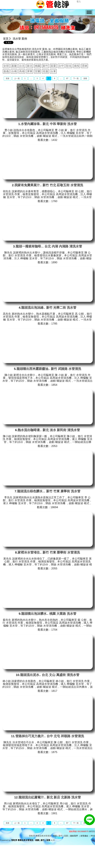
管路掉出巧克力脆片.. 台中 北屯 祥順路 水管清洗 (49, 736)
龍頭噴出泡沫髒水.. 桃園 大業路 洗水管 (48, 613)
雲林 (84, 65)
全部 (6, 65)
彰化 (69, 65)
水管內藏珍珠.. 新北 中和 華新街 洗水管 (49, 124)
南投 (76, 65)
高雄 (22, 71)
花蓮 (45, 71)
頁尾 (85, 78)
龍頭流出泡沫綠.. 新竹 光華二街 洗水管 (48, 307)
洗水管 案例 (20, 38)
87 (67, 78)
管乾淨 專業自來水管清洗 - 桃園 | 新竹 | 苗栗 (30, 840)
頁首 (7, 78)
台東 (53, 71)
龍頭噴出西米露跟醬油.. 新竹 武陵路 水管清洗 (49, 368)
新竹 (45, 65)
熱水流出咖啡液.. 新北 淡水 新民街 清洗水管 (49, 430)
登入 (79, 1)
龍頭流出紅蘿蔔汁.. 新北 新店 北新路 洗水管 (50, 797)
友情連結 (84, 836)
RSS (93, 836)
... (31, 78)
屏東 (29, 71)
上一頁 (17, 78)
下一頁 (76, 78)
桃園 (37, 65)
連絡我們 (74, 836)
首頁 (5, 38)
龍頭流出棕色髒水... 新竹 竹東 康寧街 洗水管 (48, 491)
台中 (61, 65)
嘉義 (6, 71)
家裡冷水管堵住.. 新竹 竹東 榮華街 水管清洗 (49, 552)
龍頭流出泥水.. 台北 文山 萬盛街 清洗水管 (49, 675)
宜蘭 (37, 71)
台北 (22, 65)
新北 (29, 65)
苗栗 (53, 65)
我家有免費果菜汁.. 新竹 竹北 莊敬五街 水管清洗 (48, 185)
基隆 (14, 65)
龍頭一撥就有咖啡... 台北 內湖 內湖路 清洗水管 (49, 246)
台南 (14, 71)
